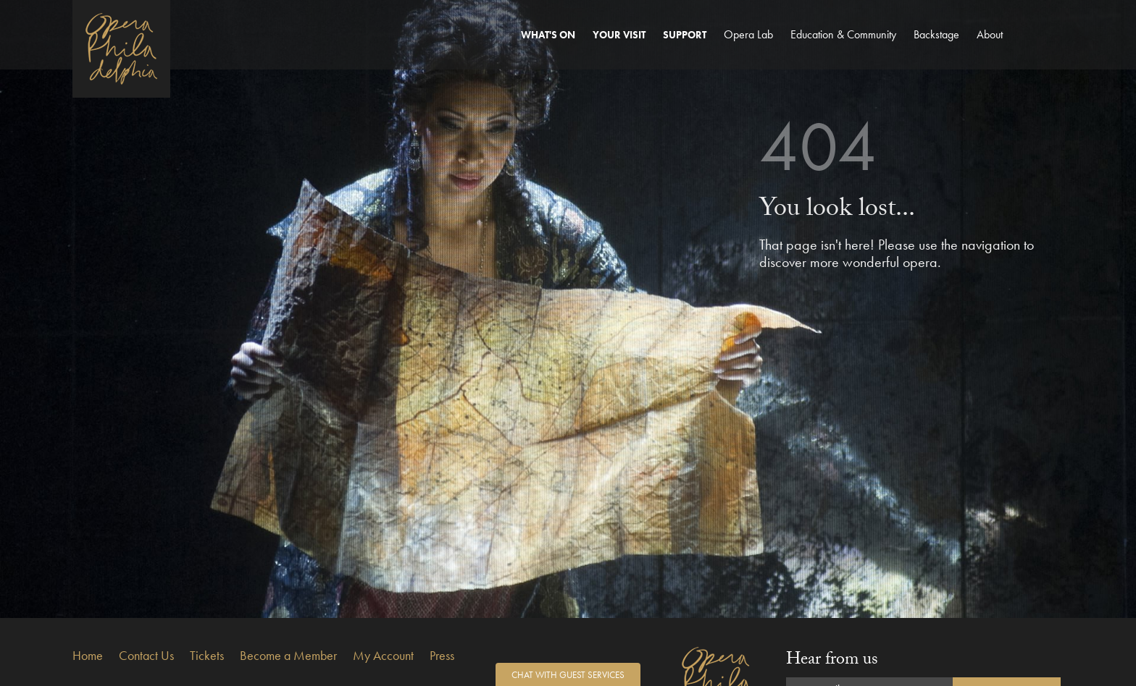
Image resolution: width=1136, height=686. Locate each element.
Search (1046, 48)
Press (442, 655)
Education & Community (843, 34)
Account (1020, 48)
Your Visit (619, 34)
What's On (548, 34)
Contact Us (146, 655)
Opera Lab (748, 34)
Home (87, 655)
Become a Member (288, 655)
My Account (383, 655)
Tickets (207, 655)
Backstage (936, 34)
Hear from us (832, 661)
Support (684, 34)
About (990, 34)
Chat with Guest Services (568, 675)
